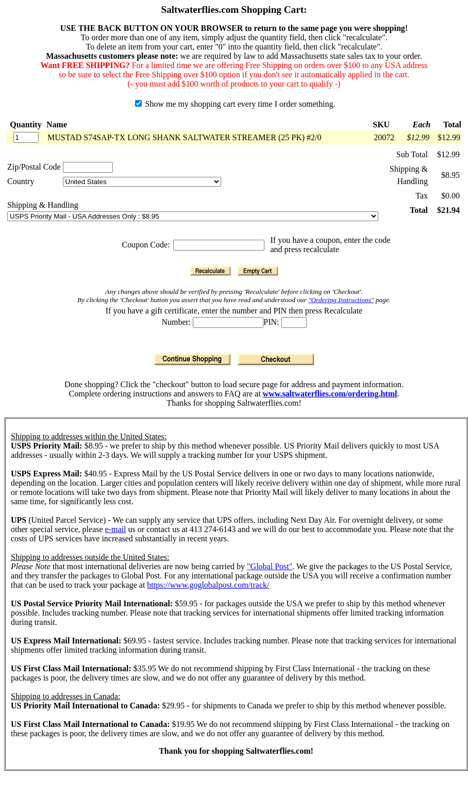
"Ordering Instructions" (341, 300)
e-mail (115, 529)
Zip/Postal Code (34, 166)
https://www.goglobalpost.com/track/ (208, 585)
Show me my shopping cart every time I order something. (235, 104)
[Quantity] (26, 137)
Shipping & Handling (42, 205)
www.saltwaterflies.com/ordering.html (330, 393)
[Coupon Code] (218, 245)
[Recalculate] (210, 271)
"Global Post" (269, 566)
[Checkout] (275, 359)
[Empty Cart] (257, 271)
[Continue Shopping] (192, 359)
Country (20, 181)
